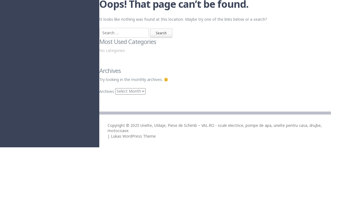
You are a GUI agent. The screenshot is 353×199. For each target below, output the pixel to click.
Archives (106, 91)
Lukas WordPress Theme (133, 136)
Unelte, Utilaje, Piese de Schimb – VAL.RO (177, 125)
